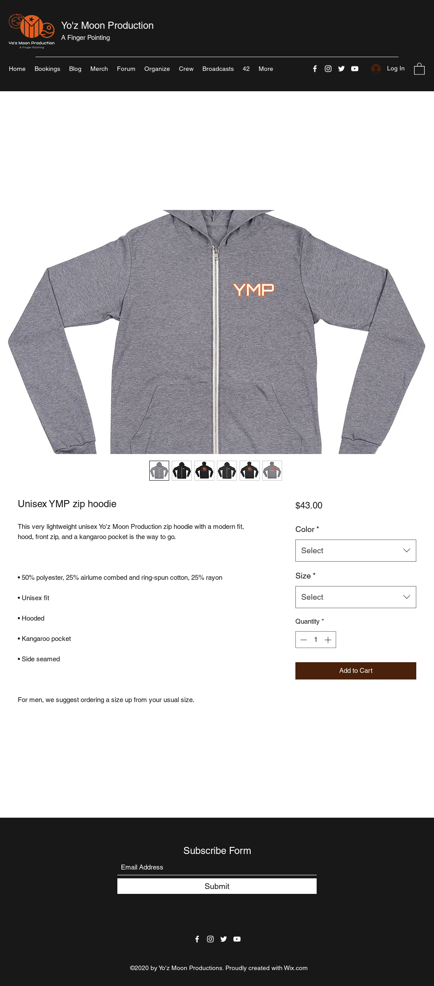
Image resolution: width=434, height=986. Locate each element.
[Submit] (217, 886)
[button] (419, 68)
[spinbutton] (315, 640)
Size (305, 575)
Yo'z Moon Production (107, 25)
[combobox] (355, 551)
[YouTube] (354, 68)
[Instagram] (328, 68)
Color (307, 529)
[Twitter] (341, 68)
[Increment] (329, 640)
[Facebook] (314, 68)
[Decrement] (303, 640)
